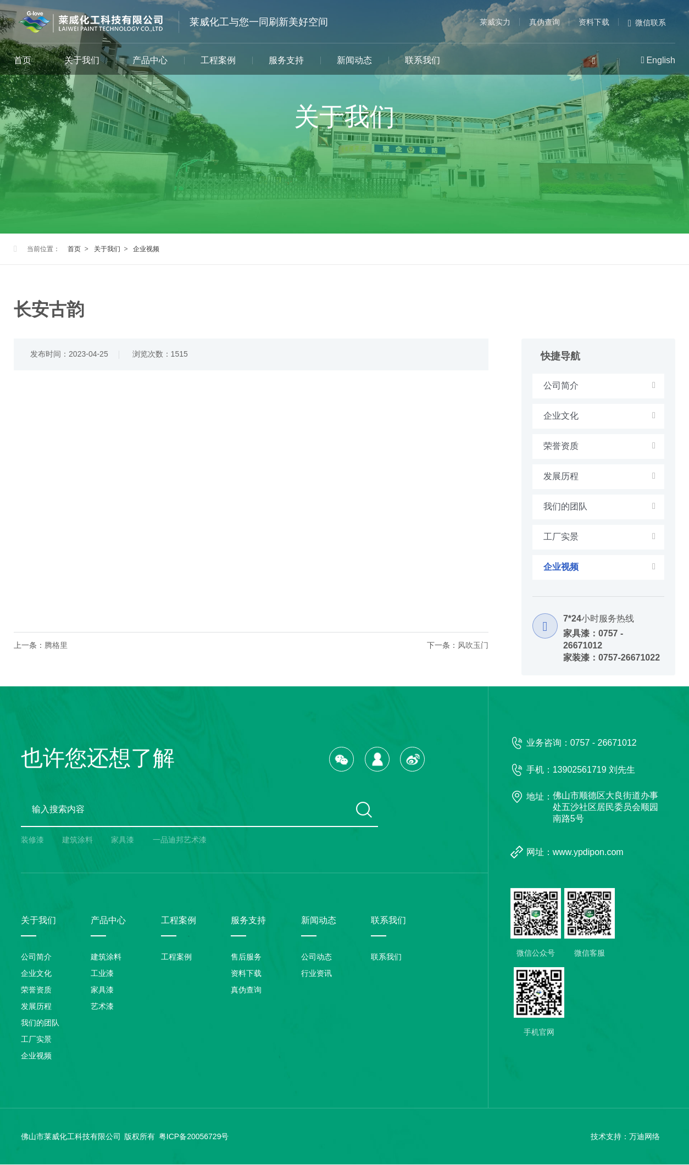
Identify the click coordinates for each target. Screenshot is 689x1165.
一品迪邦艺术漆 (180, 840)
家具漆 (122, 840)
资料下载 (594, 22)
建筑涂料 (77, 840)
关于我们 (81, 60)
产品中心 (150, 60)
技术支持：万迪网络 (625, 1137)
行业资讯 (316, 973)
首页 (22, 60)
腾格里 (56, 645)
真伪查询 (544, 22)
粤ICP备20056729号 (194, 1137)
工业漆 (102, 973)
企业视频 (146, 249)
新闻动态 (354, 60)
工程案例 (218, 60)
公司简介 (36, 957)
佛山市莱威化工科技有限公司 (71, 1137)
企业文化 (36, 973)
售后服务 (246, 957)
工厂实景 (36, 1039)
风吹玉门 (473, 645)
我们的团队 (40, 1023)
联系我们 (422, 60)
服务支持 (286, 60)
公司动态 (316, 957)
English (660, 60)
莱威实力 (495, 22)
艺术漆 (102, 1006)
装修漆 (32, 840)
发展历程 (36, 1006)
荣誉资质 (36, 990)
